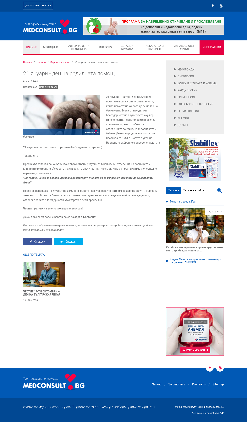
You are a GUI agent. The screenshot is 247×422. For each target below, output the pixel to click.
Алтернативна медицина (78, 47)
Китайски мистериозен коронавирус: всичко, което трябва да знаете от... (194, 249)
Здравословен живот (184, 47)
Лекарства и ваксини (155, 47)
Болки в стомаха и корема (197, 83)
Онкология (186, 76)
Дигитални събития (38, 5)
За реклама (176, 384)
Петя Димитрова (48, 87)
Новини (31, 47)
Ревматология (188, 111)
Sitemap (218, 384)
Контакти (199, 384)
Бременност (186, 97)
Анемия (183, 118)
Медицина (50, 47)
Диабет (183, 124)
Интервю (105, 47)
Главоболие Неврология (195, 104)
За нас (156, 384)
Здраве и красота (127, 47)
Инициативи (211, 47)
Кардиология (187, 90)
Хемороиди (186, 69)
